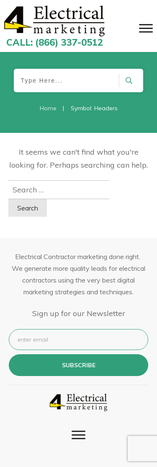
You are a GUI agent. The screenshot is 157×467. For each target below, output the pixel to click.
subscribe (78, 365)
